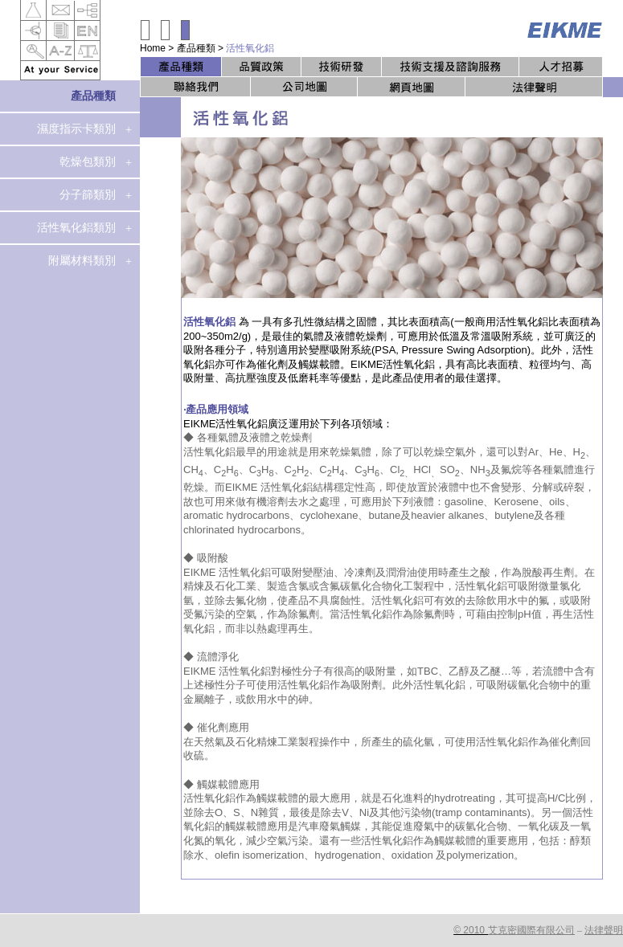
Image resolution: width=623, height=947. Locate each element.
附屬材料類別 (82, 260)
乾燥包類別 (87, 161)
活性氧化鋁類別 (76, 227)
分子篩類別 (87, 194)
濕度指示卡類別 (76, 128)
